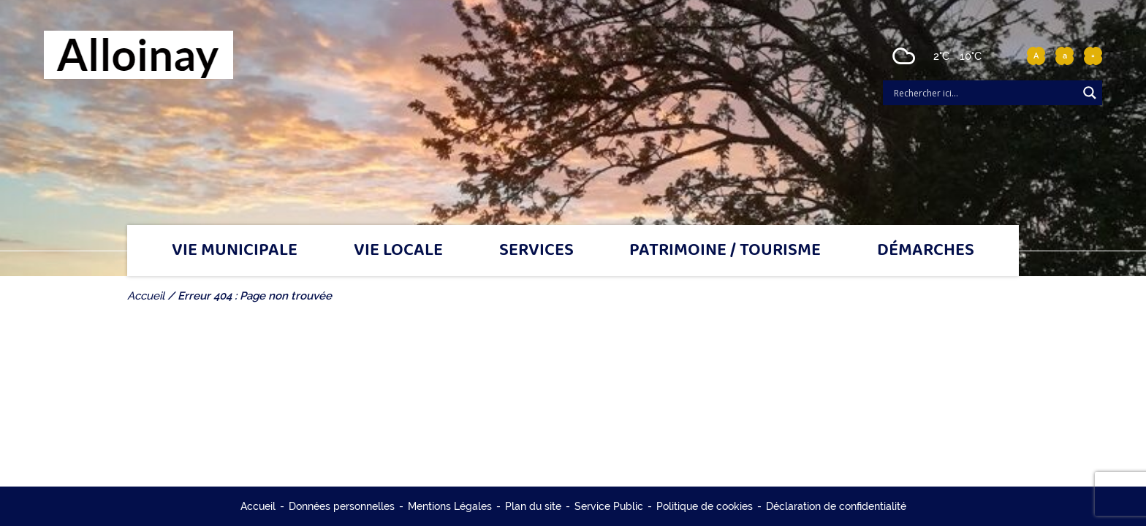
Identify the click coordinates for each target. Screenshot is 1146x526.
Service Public (608, 506)
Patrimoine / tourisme (725, 250)
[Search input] (984, 92)
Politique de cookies (704, 506)
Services (536, 250)
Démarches (925, 250)
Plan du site (533, 506)
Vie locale (398, 250)
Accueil (258, 506)
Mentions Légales (450, 506)
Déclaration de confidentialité (836, 506)
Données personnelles (342, 506)
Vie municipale (234, 250)
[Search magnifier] (1089, 92)
